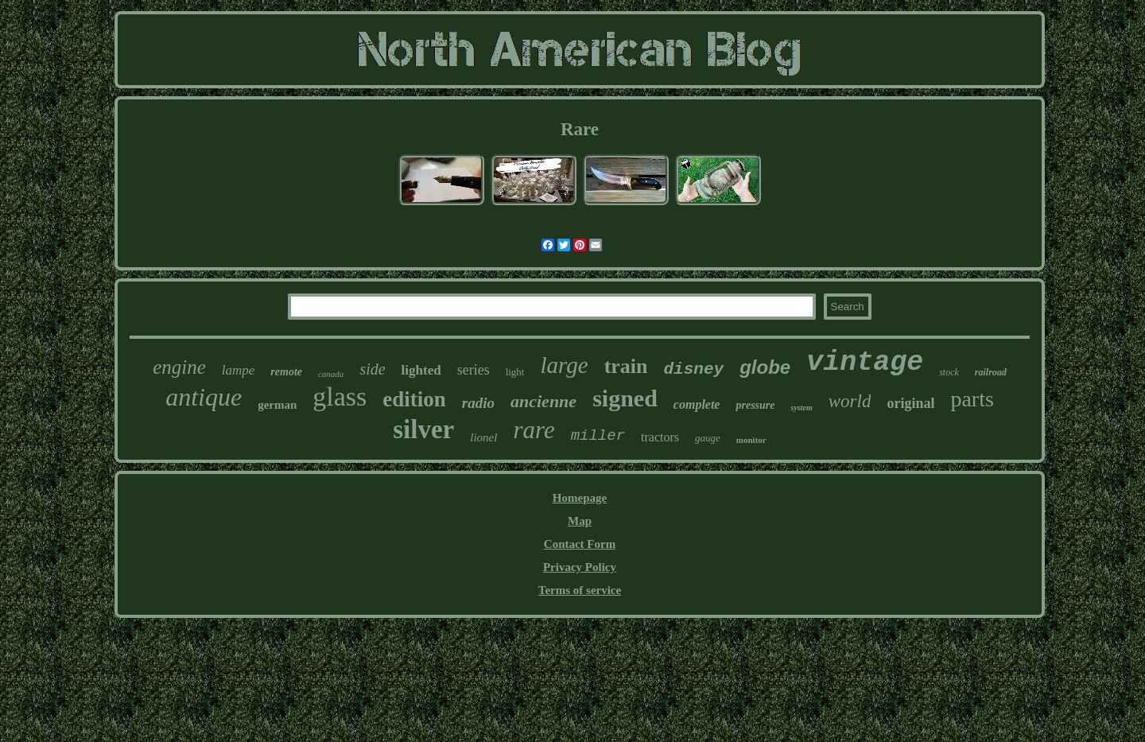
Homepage (580, 497)
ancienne (543, 401)
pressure (755, 405)
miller (598, 436)
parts (971, 399)
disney (694, 369)
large (564, 365)
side (372, 369)
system (801, 407)
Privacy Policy (579, 567)
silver (423, 429)
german (277, 404)
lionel (483, 437)
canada (331, 374)
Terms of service (579, 590)
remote (286, 372)
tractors (660, 437)
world (850, 401)
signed (625, 398)
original (910, 403)
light (515, 372)
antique (203, 397)
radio (478, 402)
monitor (751, 440)
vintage (864, 363)
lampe (238, 370)
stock (949, 372)
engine (179, 367)
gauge (707, 438)
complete (696, 404)
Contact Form (579, 544)
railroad (991, 372)
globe (764, 367)
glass (339, 396)
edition (414, 399)
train (626, 366)
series (473, 370)
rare (533, 430)
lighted (421, 370)
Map (580, 521)
